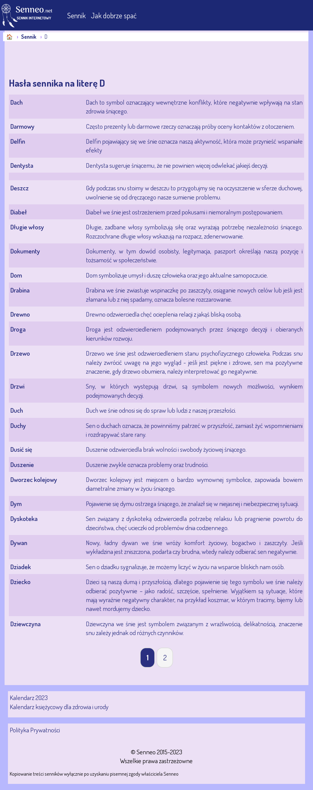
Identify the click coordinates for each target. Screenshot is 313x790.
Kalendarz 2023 (29, 697)
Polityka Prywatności (35, 730)
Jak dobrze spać (114, 15)
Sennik (77, 15)
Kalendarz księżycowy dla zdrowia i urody (59, 706)
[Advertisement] (53, 59)
